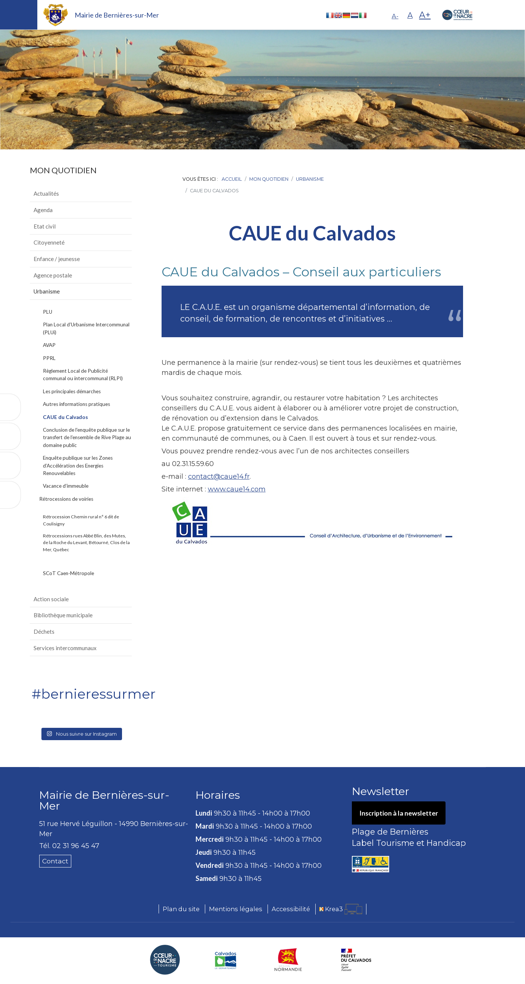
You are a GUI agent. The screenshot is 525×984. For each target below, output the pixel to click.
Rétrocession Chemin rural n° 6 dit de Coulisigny (81, 520)
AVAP (49, 345)
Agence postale (53, 275)
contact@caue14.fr (219, 476)
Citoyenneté (49, 242)
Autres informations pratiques (76, 404)
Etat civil (45, 226)
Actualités (46, 193)
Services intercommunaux (65, 648)
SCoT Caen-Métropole (68, 573)
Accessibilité (291, 909)
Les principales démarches (72, 391)
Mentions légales (235, 909)
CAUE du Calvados (65, 417)
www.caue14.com (237, 489)
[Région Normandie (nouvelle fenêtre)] (288, 960)
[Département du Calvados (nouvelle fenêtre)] (226, 960)
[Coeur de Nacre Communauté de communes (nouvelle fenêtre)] (165, 960)
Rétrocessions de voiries (66, 499)
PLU (47, 312)
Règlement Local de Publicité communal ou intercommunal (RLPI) (83, 374)
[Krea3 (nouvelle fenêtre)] (340, 909)
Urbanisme (47, 291)
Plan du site (181, 909)
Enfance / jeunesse (57, 258)
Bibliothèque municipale (63, 615)
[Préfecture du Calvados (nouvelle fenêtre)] (356, 960)
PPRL (49, 358)
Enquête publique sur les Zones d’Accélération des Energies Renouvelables (78, 465)
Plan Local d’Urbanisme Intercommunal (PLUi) (86, 328)
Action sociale (51, 599)
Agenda (43, 210)
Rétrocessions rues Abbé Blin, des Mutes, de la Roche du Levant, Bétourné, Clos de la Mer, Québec (86, 542)
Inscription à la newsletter (399, 813)
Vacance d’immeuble (65, 486)
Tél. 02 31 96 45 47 (69, 846)
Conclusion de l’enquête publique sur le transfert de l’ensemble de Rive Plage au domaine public (87, 437)
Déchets (44, 631)
